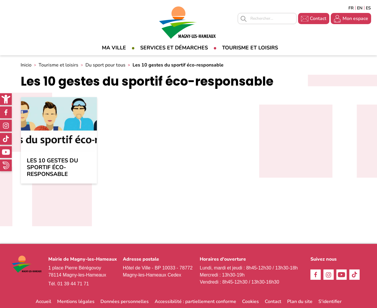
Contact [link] (318, 18)
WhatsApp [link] (6, 165)
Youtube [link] (6, 152)
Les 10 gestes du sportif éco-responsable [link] (52, 167)
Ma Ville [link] (114, 47)
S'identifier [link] (330, 301)
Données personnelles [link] (124, 301)
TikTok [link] (6, 139)
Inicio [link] (26, 65)
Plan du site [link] (299, 301)
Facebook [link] (6, 112)
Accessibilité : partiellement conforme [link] (195, 301)
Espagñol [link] (368, 8)
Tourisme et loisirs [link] (250, 47)
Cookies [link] (250, 301)
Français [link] (351, 8)
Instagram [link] (6, 125)
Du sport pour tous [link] (105, 65)
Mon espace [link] (355, 18)
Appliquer (243, 18)
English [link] (360, 8)
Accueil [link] (43, 301)
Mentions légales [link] (76, 301)
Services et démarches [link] (174, 47)
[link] (6, 99)
